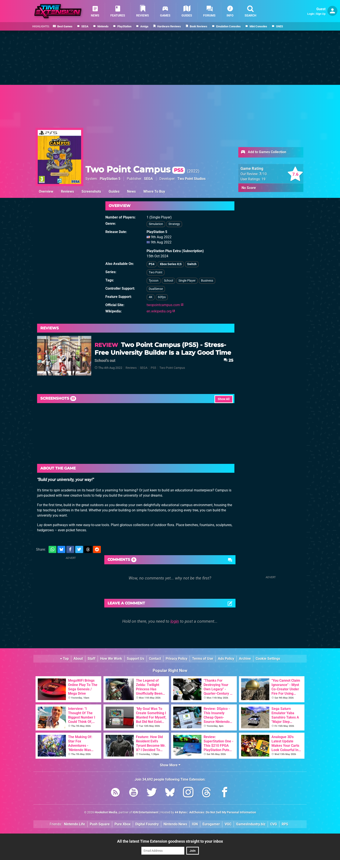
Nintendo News (175, 824)
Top (64, 658)
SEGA (148, 179)
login (174, 621)
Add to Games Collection (263, 152)
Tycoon (154, 280)
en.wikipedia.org (161, 311)
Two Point (155, 272)
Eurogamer (211, 824)
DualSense (156, 289)
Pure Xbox (122, 824)
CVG (273, 824)
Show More (170, 765)
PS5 (153, 368)
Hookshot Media (106, 812)
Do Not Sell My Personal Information (231, 812)
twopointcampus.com (165, 305)
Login (310, 13)
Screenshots (91, 191)
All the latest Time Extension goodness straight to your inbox (170, 841)
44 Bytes (181, 812)
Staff (91, 658)
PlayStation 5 (110, 179)
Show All (224, 399)
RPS (285, 824)
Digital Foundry (147, 824)
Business (207, 280)
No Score (249, 188)
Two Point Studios (191, 179)
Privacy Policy (176, 658)
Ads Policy (226, 658)
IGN (195, 824)
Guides (114, 191)
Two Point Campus (135, 169)
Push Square (100, 824)
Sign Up (320, 13)
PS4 (151, 264)
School (168, 280)
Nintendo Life (74, 824)
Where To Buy (154, 191)
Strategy (174, 224)
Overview (46, 191)
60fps (162, 297)
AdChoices (196, 812)
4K (150, 297)
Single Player (187, 280)
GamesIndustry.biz (250, 824)
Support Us (135, 658)
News (131, 191)
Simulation (156, 224)
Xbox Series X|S (171, 264)
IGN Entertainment (146, 812)
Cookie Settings (268, 658)
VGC (228, 824)
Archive (245, 658)
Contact (155, 658)
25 (228, 360)
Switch (191, 264)
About (78, 658)
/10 (263, 174)
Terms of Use (202, 658)
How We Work (111, 658)
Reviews (67, 191)
